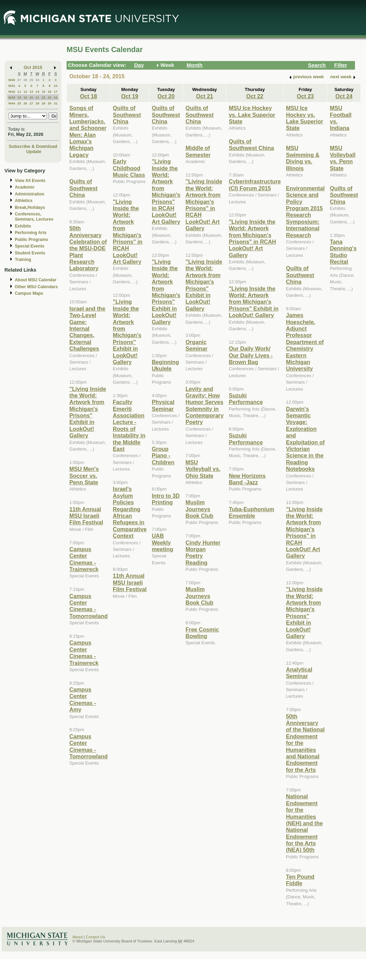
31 (56, 103)
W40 (11, 80)
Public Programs (31, 239)
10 (56, 86)
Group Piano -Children (163, 455)
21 (37, 97)
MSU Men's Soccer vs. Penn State (84, 475)
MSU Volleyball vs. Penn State (342, 158)
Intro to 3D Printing (166, 499)
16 (49, 91)
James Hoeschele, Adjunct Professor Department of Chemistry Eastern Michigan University (305, 342)
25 (19, 103)
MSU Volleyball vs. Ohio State (203, 469)
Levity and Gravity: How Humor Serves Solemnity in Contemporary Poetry (205, 405)
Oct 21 (204, 96)
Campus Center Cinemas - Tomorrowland (88, 606)
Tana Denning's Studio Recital (343, 252)
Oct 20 (166, 96)
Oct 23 (305, 96)
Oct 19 (129, 96)
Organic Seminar (197, 345)
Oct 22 (254, 96)
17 (56, 91)
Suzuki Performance (246, 398)
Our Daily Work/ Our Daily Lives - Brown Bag (251, 355)
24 (56, 97)
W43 (11, 97)
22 (44, 97)
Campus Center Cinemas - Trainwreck (83, 559)
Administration (29, 194)
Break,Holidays (30, 207)
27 (19, 80)
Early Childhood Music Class (129, 168)
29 (31, 80)
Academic (24, 187)
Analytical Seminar (299, 672)
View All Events (30, 180)
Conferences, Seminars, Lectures (34, 217)
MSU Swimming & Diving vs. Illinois (302, 158)
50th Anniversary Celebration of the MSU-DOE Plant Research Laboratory (88, 248)
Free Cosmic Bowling (202, 632)
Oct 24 (343, 96)
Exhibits (23, 226)
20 (31, 97)
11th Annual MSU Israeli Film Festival (86, 516)
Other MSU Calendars (36, 286)
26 (25, 103)
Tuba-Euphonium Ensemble (251, 512)
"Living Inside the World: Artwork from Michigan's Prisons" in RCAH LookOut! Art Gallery (127, 232)
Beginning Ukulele (165, 365)
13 (31, 91)
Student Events (30, 253)
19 (25, 97)
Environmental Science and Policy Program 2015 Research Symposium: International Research (305, 211)
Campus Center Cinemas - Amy (82, 699)
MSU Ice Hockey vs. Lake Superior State (252, 114)
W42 (11, 91)
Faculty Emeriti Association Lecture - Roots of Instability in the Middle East (129, 425)
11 (19, 91)
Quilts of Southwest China (83, 188)
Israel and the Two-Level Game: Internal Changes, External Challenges (87, 328)
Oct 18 (88, 96)
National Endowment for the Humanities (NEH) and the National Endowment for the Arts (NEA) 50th (304, 823)
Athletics (23, 200)
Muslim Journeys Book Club (200, 509)
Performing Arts (31, 232)
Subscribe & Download (33, 146)
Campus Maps (29, 293)
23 (49, 97)
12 (25, 91)
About (77, 937)
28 (25, 80)
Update (33, 151)
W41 (11, 86)
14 (37, 91)
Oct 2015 (33, 67)
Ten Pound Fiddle (300, 880)
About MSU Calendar (35, 279)
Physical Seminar (163, 405)
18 (19, 97)
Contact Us (95, 937)
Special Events (29, 246)
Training (23, 259)
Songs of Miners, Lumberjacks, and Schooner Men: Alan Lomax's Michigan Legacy (88, 131)
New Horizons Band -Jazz (247, 479)
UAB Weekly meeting (162, 542)
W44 (11, 103)
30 (37, 80)
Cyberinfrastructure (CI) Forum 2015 (255, 184)
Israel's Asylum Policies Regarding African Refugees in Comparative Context (130, 512)
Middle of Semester (198, 151)
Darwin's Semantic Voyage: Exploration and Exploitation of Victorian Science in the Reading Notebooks (305, 439)
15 (44, 91)
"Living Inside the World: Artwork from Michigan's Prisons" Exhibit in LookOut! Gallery (87, 412)
